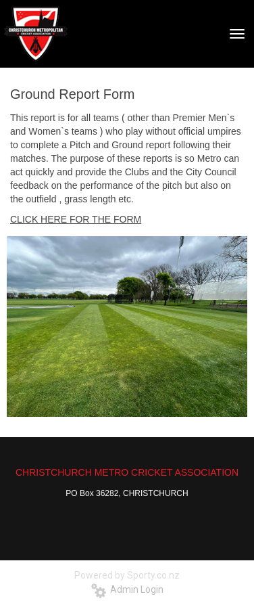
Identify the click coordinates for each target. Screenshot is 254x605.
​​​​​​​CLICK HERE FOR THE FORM (75, 219)
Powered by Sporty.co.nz (127, 575)
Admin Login (127, 589)
